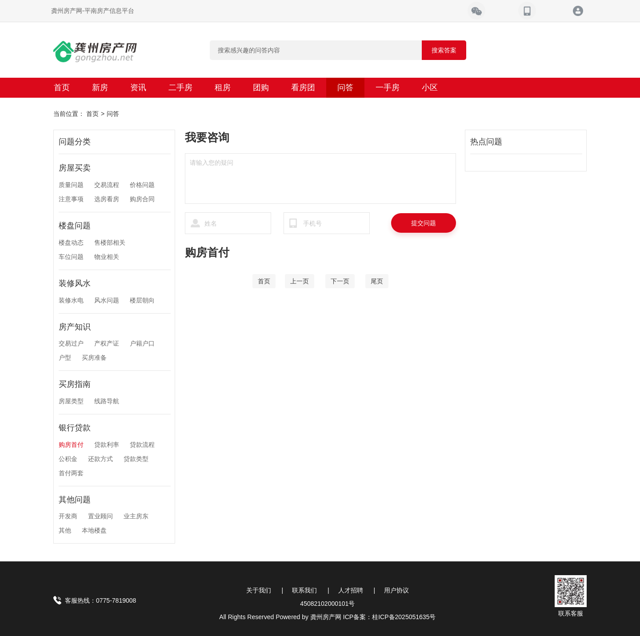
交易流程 (106, 184)
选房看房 (106, 199)
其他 (65, 530)
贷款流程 (142, 444)
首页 (62, 87)
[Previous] (299, 281)
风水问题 (106, 300)
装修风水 (75, 283)
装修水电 (71, 300)
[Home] (264, 281)
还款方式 (100, 458)
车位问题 (71, 256)
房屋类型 (71, 401)
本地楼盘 (94, 530)
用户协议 (396, 590)
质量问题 (71, 184)
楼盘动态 (71, 242)
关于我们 (258, 590)
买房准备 (94, 357)
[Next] (340, 281)
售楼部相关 (109, 242)
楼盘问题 (75, 225)
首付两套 (71, 473)
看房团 (303, 87)
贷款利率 (106, 444)
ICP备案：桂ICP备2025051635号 (389, 616)
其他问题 (75, 499)
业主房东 (136, 516)
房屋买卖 (75, 167)
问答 (345, 87)
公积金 (68, 458)
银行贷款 (75, 427)
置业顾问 (100, 516)
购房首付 (71, 444)
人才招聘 (350, 590)
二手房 (180, 87)
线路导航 (106, 401)
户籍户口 (142, 343)
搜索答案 (444, 50)
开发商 (68, 516)
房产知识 (75, 326)
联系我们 (304, 590)
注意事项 (71, 199)
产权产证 (106, 343)
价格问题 (142, 184)
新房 (100, 87)
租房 (223, 87)
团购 (261, 87)
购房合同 (142, 199)
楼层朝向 (142, 300)
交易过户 (71, 343)
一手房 (388, 87)
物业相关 (106, 256)
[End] (376, 281)
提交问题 (423, 223)
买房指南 (75, 384)
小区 (430, 87)
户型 (65, 357)
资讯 (138, 87)
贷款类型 (136, 458)
